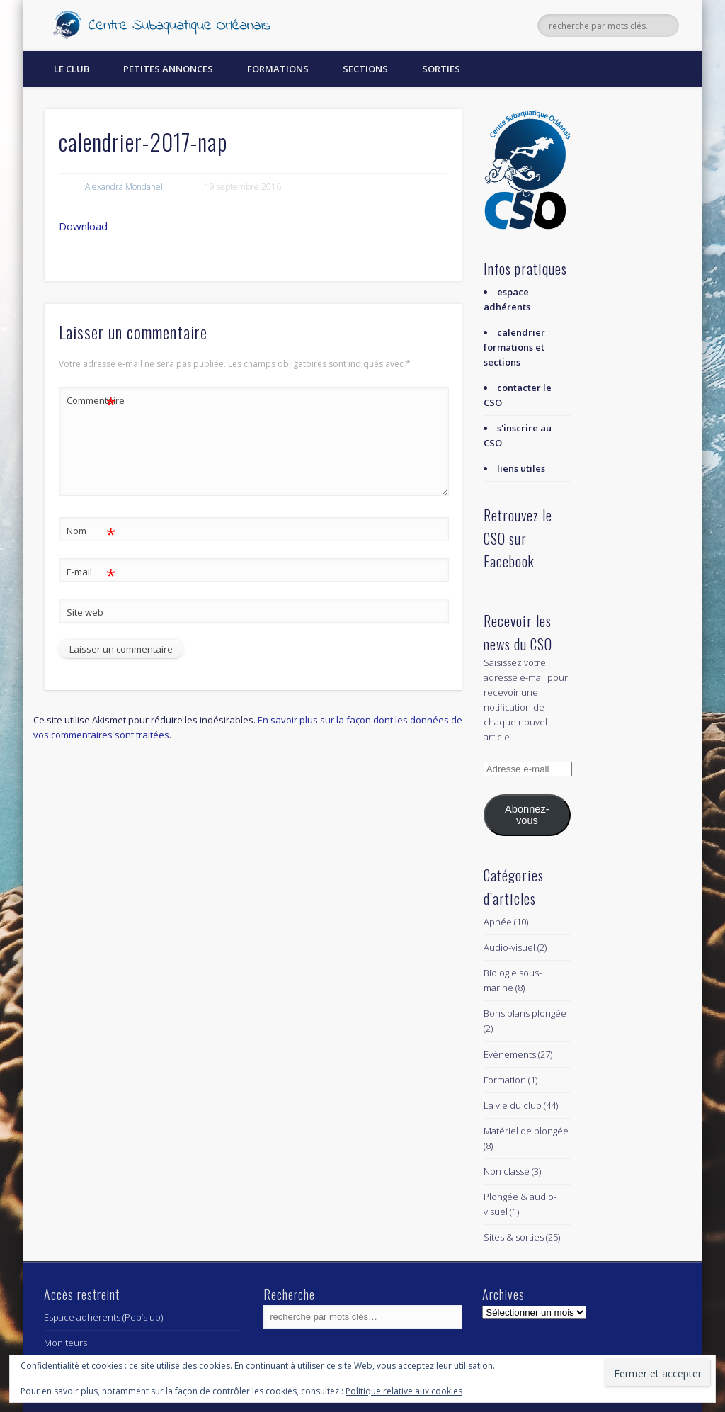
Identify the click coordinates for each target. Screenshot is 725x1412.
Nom (91, 531)
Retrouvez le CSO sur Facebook (518, 538)
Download (83, 226)
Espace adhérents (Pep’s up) (103, 1317)
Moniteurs (65, 1342)
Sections (365, 68)
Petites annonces (168, 68)
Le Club (71, 68)
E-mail (91, 572)
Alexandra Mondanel (124, 187)
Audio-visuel (509, 947)
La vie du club (513, 1105)
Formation (505, 1079)
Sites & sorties (514, 1237)
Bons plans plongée (525, 1013)
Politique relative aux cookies (404, 1391)
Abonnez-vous (527, 814)
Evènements (510, 1054)
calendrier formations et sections (514, 347)
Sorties (441, 68)
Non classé (507, 1171)
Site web (85, 612)
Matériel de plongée (526, 1130)
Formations (278, 68)
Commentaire (91, 400)
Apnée (498, 921)
